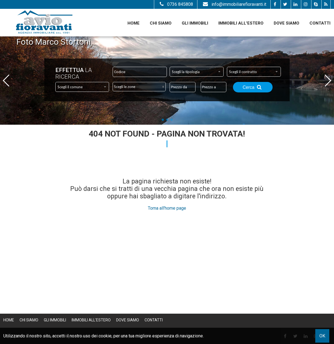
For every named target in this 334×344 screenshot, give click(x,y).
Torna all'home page (167, 208)
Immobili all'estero (241, 23)
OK (322, 335)
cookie (105, 335)
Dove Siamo (286, 23)
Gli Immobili (195, 23)
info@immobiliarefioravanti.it (234, 4)
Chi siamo (161, 23)
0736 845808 (175, 4)
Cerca (253, 87)
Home (133, 23)
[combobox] (196, 72)
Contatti (319, 23)
